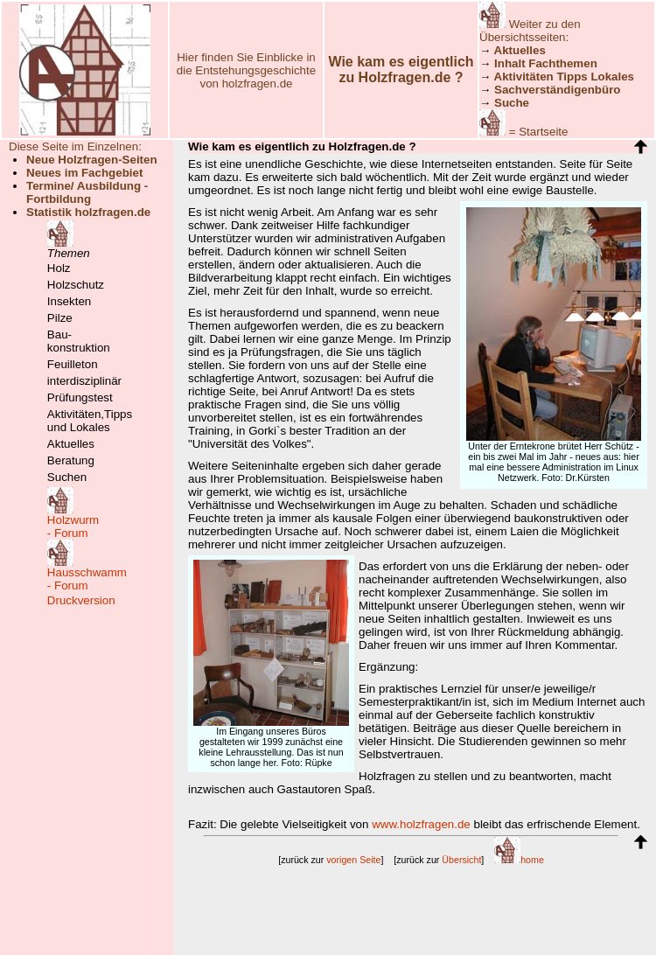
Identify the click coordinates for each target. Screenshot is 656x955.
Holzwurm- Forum (73, 526)
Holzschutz (75, 284)
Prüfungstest (80, 397)
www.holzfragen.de (421, 824)
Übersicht (461, 859)
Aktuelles (70, 443)
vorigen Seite (353, 859)
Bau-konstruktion (78, 341)
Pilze (60, 317)
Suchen (67, 477)
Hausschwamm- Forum (87, 579)
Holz (59, 268)
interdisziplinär (84, 380)
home (519, 859)
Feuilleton (72, 364)
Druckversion (81, 600)
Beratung (70, 460)
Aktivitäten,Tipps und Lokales (89, 421)
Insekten (69, 301)
